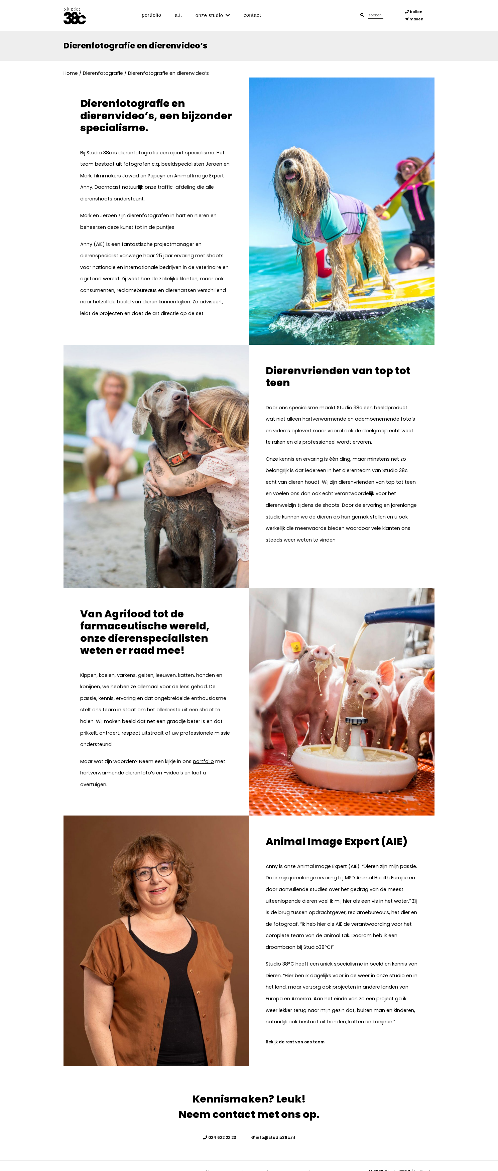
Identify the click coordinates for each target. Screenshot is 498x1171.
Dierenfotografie (103, 73)
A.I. (178, 15)
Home (71, 73)
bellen (413, 11)
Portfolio (151, 15)
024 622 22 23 (219, 1137)
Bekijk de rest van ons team (295, 1042)
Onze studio (209, 15)
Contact (252, 15)
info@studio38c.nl (273, 1137)
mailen (414, 19)
